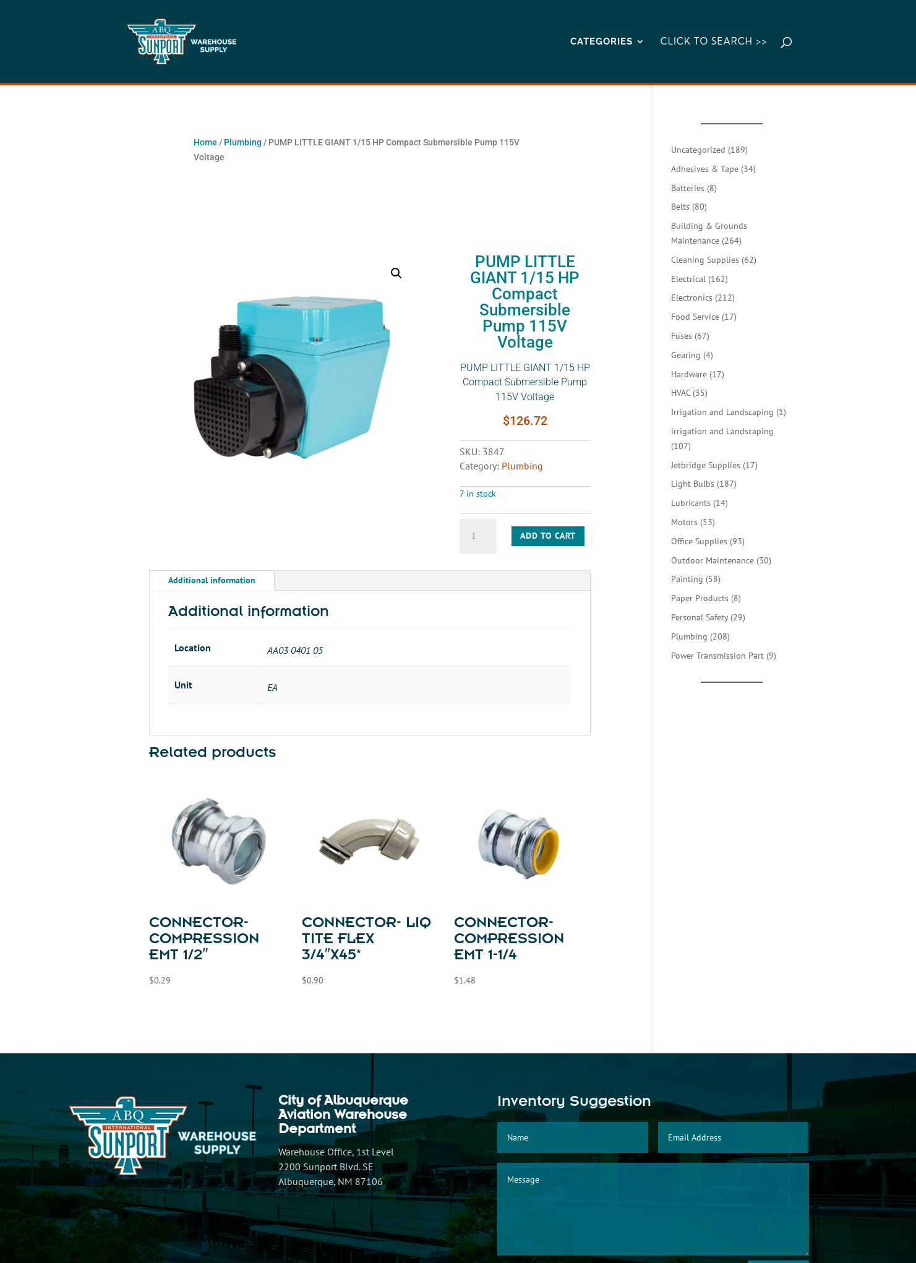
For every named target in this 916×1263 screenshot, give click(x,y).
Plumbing (243, 142)
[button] (396, 273)
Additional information (211, 580)
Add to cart (548, 535)
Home (205, 142)
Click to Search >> (714, 42)
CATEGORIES (601, 42)
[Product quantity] (478, 536)
